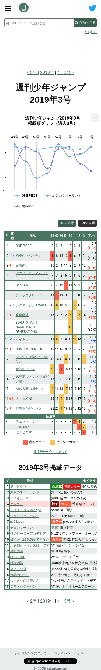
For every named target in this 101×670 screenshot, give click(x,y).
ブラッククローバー (24, 516)
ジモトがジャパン (23, 586)
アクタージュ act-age (25, 510)
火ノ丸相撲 (18, 569)
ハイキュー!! (19, 498)
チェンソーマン (21, 528)
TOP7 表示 (87, 223)
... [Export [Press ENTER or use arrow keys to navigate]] (95, 116)
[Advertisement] (50, 50)
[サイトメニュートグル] (8, 8)
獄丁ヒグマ (18, 486)
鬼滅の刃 (16, 551)
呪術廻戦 (16, 563)
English (91, 31)
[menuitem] (95, 117)
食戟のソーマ (20, 575)
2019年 (47, 72)
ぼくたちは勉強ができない (29, 539)
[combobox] (39, 22)
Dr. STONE (17, 557)
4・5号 (64, 72)
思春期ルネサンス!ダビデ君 (30, 545)
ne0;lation (17, 522)
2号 (34, 72)
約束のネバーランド (24, 492)
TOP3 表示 (67, 223)
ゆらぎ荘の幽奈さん (24, 580)
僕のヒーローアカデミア (28, 533)
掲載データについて (51, 452)
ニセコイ (16, 504)
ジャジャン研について (31, 653)
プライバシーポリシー (70, 653)
